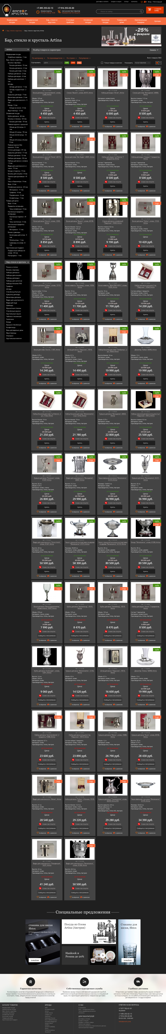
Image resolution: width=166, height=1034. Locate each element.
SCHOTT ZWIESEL (50, 1027)
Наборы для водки (12, 278)
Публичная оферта (84, 1024)
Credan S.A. (48, 1014)
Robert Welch (49, 1023)
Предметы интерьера (15, 206)
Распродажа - (15, 255)
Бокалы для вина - (18, 65)
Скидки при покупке (48, 117)
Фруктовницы (11, 333)
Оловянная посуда (88, 21)
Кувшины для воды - (17, 95)
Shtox (46, 1028)
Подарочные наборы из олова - (16, 252)
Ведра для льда (11, 303)
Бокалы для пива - (18, 71)
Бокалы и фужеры (14, 63)
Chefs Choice (49, 1013)
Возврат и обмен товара (86, 1022)
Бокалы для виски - (18, 68)
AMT (46, 1007)
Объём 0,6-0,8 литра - (18, 136)
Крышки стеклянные (13, 325)
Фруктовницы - (15, 111)
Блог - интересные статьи (86, 1009)
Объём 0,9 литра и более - (18, 141)
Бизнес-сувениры (14, 232)
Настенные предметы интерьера (15, 213)
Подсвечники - (16, 195)
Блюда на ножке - (17, 108)
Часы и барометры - (17, 181)
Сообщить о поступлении (47, 636)
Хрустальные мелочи (14, 338)
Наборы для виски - (17, 74)
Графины (9, 286)
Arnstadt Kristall (49, 1009)
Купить (46, 122)
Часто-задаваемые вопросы (87, 1011)
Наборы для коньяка (13, 275)
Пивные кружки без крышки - (15, 146)
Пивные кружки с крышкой (18, 124)
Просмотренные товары (86, 1027)
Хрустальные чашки (13, 314)
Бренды (157, 21)
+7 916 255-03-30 (125, 1016)
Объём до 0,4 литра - (17, 128)
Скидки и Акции (116, 1)
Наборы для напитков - (17, 80)
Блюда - (13, 105)
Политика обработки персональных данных (92, 1026)
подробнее (35, 960)
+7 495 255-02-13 (125, 1014)
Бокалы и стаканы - (17, 119)
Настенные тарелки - (17, 218)
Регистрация (157, 2)
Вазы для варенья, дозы (14, 330)
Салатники (10, 319)
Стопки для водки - (17, 150)
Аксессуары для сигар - (18, 236)
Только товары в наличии (111, 63)
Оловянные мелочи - (18, 187)
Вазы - (12, 184)
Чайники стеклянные (13, 316)
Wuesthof (48, 1032)
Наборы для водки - (17, 76)
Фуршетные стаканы (13, 308)
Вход (149, 2)
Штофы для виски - (18, 87)
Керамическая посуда (32, 21)
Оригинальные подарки (141, 21)
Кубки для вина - (16, 116)
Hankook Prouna (50, 1018)
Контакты (134, 1)
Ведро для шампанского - (17, 101)
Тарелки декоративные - (17, 177)
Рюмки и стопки (12, 267)
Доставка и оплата (102, 1)
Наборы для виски (12, 272)
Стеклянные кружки (13, 311)
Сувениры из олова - (17, 244)
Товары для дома (122, 21)
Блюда (8, 322)
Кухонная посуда (105, 21)
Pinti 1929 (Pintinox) (51, 1020)
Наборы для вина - (17, 155)
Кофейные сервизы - (17, 57)
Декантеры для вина (13, 297)
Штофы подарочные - (17, 91)
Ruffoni (47, 1025)
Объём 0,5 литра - (18, 132)
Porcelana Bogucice (50, 1021)
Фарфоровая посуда (12, 21)
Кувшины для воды (13, 294)
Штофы (10, 84)
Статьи (126, 1)
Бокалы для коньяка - (17, 174)
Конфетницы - (16, 198)
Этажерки (9, 336)
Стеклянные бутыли (13, 292)
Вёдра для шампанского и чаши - (17, 167)
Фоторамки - (16, 190)
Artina (47, 1011)
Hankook (47, 1016)
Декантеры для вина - (17, 97)
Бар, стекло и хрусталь (51, 21)
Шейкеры (9, 305)
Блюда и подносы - (16, 171)
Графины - (15, 192)
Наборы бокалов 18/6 (14, 283)
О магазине (82, 1007)
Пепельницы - (16, 240)
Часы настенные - (17, 222)
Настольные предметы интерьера (16, 225)
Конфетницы (10, 327)
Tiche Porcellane (50, 1030)
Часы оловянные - (18, 209)
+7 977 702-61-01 (125, 1008)
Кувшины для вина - (17, 153)
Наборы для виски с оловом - (18, 162)
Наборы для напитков (14, 281)
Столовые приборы (70, 21)
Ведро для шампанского (15, 300)
